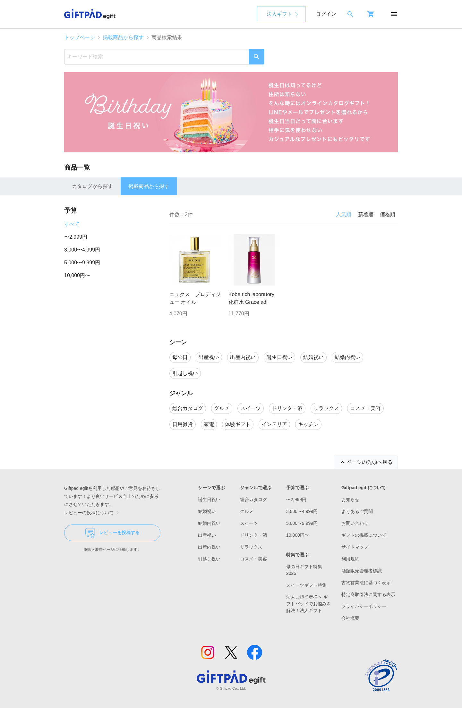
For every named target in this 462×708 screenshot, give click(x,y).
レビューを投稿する (112, 533)
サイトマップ (354, 547)
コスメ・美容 (253, 558)
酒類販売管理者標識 (361, 570)
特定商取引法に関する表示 (368, 594)
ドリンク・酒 (253, 535)
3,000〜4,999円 (82, 249)
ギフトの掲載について (363, 535)
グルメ (246, 511)
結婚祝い (207, 511)
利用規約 (350, 558)
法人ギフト (279, 14)
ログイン (326, 14)
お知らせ (350, 499)
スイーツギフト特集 (306, 585)
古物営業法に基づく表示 (366, 582)
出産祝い (207, 535)
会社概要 (350, 618)
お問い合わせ (354, 523)
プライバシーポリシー (363, 606)
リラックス (251, 547)
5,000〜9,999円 (82, 262)
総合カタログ (253, 499)
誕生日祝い (209, 499)
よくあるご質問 (357, 511)
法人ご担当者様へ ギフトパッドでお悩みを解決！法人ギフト (308, 603)
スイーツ (249, 523)
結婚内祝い (209, 523)
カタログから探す (92, 186)
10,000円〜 (77, 275)
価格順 (387, 214)
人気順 (343, 214)
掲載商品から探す (123, 37)
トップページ (79, 37)
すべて (72, 224)
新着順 (365, 214)
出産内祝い (209, 547)
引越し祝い (209, 558)
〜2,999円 (75, 237)
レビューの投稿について (92, 512)
